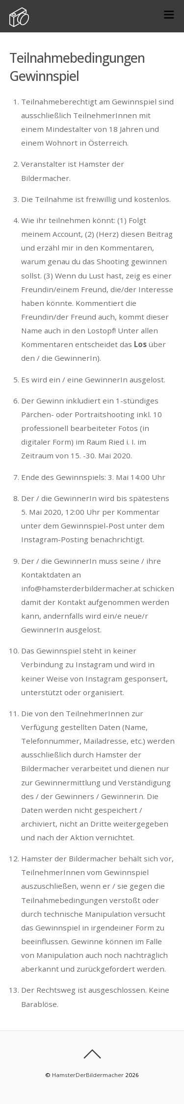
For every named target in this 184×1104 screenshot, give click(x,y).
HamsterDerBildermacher (88, 1075)
